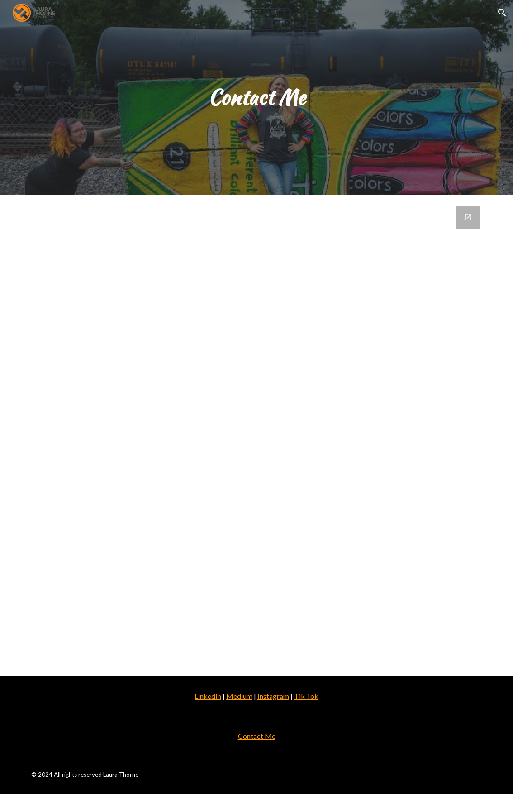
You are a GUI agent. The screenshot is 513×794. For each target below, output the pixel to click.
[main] (256, 97)
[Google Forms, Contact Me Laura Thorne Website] (256, 435)
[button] (502, 13)
